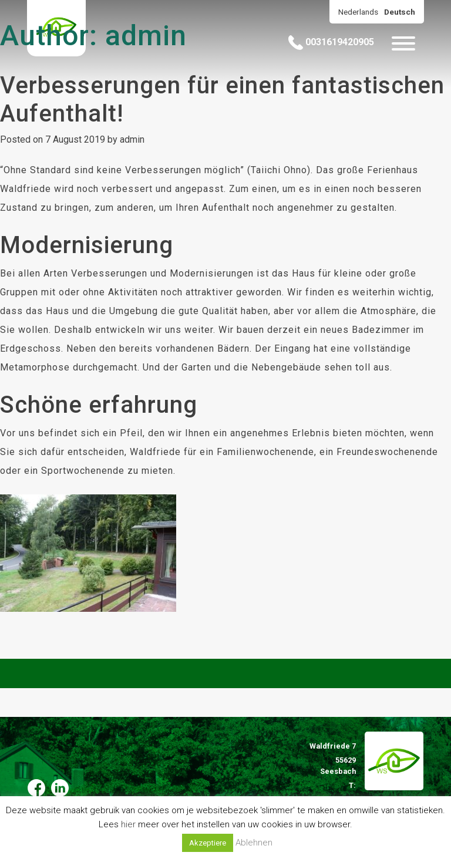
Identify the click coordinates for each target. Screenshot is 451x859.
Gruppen (19, 292)
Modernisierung (86, 245)
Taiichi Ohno (279, 170)
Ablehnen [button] (253, 842)
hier (128, 824)
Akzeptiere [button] (207, 842)
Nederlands (358, 11)
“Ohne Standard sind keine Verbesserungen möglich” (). (158, 170)
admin (132, 139)
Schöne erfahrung (98, 405)
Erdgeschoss (30, 348)
